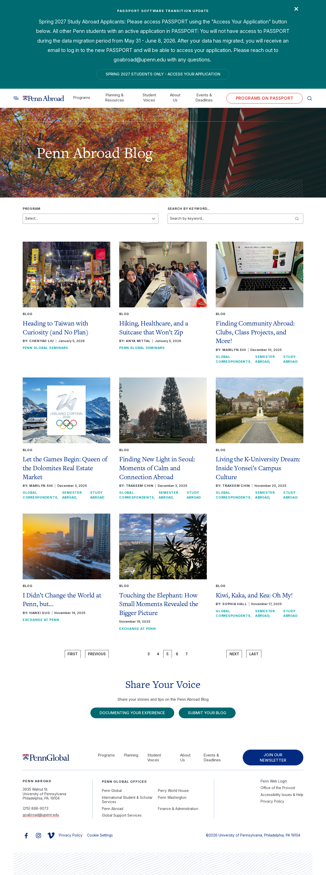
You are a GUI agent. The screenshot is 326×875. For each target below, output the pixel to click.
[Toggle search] (16, 98)
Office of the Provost (278, 788)
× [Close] (296, 8)
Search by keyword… (189, 209)
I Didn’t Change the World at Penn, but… (62, 600)
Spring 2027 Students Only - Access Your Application (163, 74)
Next (234, 654)
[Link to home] (43, 98)
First (72, 654)
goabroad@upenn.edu (41, 815)
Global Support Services (122, 815)
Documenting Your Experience (132, 712)
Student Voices (149, 97)
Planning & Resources (114, 97)
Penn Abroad (112, 809)
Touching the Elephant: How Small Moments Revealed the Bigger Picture (158, 604)
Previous (97, 654)
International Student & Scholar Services (127, 799)
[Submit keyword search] (297, 218)
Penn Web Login (274, 781)
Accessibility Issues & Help (282, 795)
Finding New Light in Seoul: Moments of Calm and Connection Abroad (157, 467)
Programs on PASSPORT (264, 98)
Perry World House (173, 791)
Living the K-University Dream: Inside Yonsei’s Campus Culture (258, 467)
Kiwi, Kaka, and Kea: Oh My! (254, 595)
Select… (31, 218)
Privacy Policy (272, 801)
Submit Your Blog (207, 712)
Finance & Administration (178, 809)
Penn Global (112, 791)
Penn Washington (172, 797)
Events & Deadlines (204, 97)
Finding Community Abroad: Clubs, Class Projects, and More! (255, 332)
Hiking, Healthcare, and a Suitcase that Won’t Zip (153, 328)
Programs (81, 97)
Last (254, 654)
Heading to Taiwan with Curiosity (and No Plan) (56, 328)
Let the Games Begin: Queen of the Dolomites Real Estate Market (65, 467)
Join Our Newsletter (273, 757)
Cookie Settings (100, 835)
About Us (175, 97)
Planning (131, 755)
